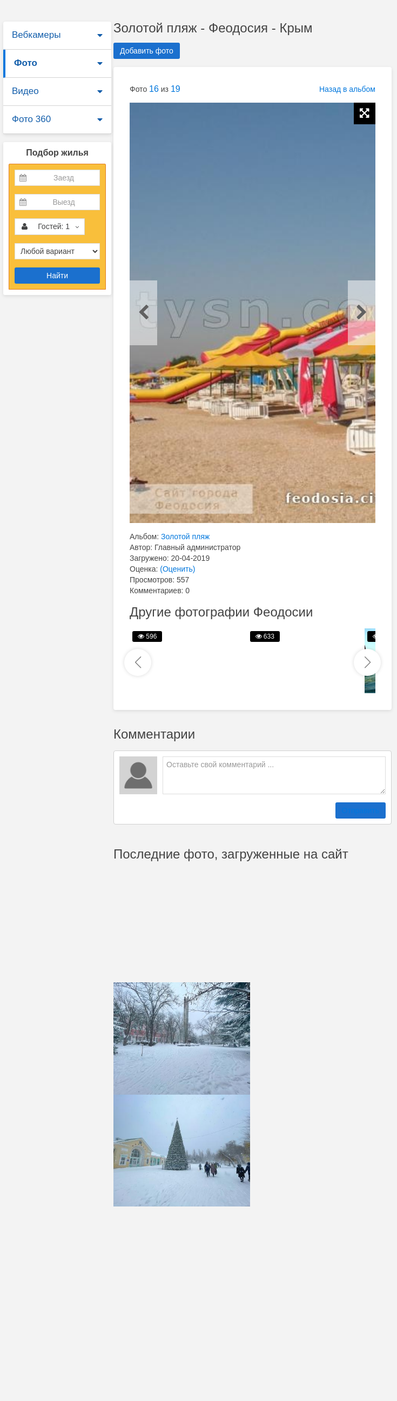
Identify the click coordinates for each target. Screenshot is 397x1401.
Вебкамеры (36, 35)
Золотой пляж (185, 536)
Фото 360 (31, 119)
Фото (25, 63)
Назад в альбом (347, 89)
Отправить (360, 810)
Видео (25, 91)
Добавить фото (146, 50)
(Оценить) (177, 569)
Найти (57, 275)
